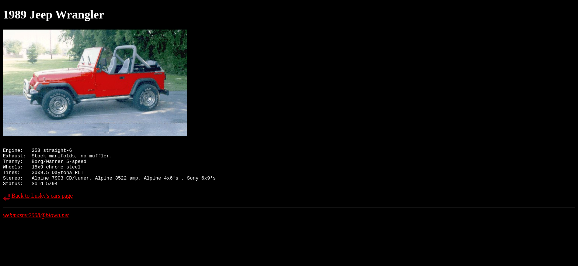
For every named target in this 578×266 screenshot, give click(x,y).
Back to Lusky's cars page (42, 204)
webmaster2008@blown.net (36, 224)
